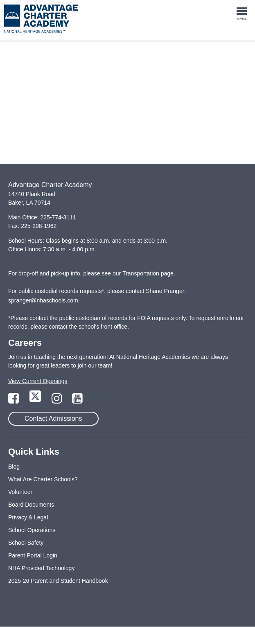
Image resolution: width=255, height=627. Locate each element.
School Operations (31, 530)
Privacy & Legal (28, 517)
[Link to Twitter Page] (36, 400)
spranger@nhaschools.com (43, 300)
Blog (14, 466)
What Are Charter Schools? (43, 479)
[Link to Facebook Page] (14, 400)
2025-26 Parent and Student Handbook (58, 580)
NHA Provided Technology (41, 568)
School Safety (25, 542)
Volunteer (20, 492)
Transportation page (148, 273)
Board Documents (31, 504)
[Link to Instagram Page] (58, 400)
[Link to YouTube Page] (77, 400)
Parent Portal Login (32, 555)
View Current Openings (37, 381)
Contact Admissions (53, 418)
